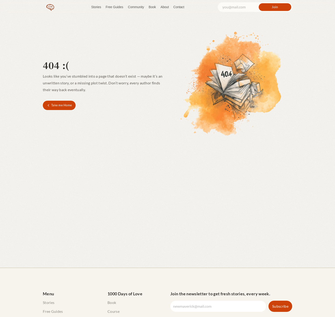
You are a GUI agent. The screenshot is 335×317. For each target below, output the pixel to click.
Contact (178, 7)
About (165, 7)
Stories (96, 7)
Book (152, 7)
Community (136, 7)
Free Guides (114, 7)
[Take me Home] (59, 105)
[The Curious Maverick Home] (50, 7)
